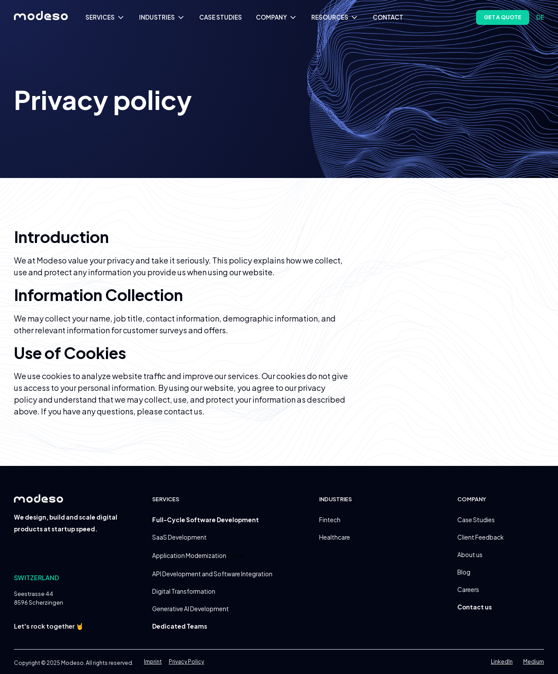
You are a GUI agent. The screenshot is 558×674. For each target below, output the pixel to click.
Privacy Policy (186, 661)
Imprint (153, 661)
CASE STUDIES (220, 17)
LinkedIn (502, 661)
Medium (533, 661)
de (540, 17)
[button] (105, 17)
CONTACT (388, 17)
